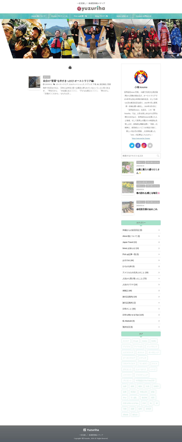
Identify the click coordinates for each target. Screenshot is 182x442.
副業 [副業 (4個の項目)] (125, 392)
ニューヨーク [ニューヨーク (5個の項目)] (141, 369)
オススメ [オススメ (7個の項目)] (141, 352)
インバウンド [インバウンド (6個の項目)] (152, 347)
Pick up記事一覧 (80, 16)
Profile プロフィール (59, 16)
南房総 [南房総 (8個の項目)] (133, 392)
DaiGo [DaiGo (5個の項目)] (144, 341)
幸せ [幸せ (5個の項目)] (125, 398)
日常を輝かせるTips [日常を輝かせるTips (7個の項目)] (130, 403)
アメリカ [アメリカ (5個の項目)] (126, 347)
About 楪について (38, 16)
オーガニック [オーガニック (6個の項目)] (154, 352)
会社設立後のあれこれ (146, 209)
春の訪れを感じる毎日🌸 (148, 193)
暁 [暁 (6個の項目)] (151, 403)
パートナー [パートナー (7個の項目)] (127, 375)
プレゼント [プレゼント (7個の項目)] (127, 381)
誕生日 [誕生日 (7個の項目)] (135, 415)
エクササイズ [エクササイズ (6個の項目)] (128, 352)
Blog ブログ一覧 (101, 16)
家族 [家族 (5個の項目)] (153, 392)
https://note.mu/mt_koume (141, 138)
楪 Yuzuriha (91, 430)
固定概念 (103, 84)
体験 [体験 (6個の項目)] (132, 386)
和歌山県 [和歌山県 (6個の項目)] (143, 392)
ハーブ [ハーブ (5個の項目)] (152, 369)
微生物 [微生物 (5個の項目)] (144, 398)
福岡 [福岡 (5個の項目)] (140, 409)
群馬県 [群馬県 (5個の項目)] (148, 409)
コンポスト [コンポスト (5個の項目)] (143, 364)
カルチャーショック (76, 84)
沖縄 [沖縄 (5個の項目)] (125, 409)
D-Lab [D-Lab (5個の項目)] (135, 341)
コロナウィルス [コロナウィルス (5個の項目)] (129, 364)
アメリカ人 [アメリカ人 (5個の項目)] (138, 347)
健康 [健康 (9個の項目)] (140, 386)
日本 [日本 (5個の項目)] (144, 403)
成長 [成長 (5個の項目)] (153, 398)
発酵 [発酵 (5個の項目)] (132, 409)
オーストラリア (62, 84)
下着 (94, 84)
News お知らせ (122, 16)
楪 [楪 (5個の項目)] (157, 403)
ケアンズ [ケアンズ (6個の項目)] (142, 358)
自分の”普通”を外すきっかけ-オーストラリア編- (68, 81)
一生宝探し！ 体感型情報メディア (91, 435)
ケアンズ (88, 84)
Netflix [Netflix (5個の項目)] (153, 341)
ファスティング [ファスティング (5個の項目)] (142, 375)
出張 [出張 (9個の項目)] (147, 386)
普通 (109, 84)
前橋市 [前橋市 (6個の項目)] (156, 386)
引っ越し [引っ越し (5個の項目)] (134, 398)
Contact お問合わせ (143, 16)
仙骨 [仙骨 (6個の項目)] (125, 386)
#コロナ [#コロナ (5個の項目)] (126, 341)
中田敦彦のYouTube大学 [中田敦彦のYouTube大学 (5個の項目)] (145, 381)
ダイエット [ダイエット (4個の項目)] (127, 369)
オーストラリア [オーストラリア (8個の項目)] (129, 358)
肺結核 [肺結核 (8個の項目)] (125, 415)
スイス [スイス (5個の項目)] (154, 364)
